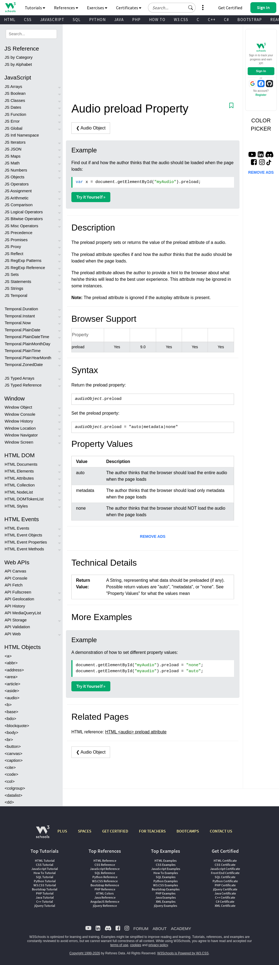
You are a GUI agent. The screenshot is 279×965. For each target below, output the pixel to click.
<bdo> (10, 718)
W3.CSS (181, 19)
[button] (190, 7)
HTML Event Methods (24, 549)
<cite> (10, 767)
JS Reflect (14, 253)
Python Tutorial (45, 881)
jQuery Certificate (225, 889)
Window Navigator (21, 435)
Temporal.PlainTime (23, 350)
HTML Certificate (225, 860)
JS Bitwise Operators (24, 218)
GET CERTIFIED (115, 831)
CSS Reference (105, 865)
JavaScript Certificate (225, 869)
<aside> (12, 690)
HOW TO (157, 19)
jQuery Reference (105, 906)
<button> (13, 746)
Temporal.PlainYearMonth (28, 357)
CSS (28, 19)
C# (226, 19)
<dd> (9, 802)
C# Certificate (225, 901)
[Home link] (10, 7)
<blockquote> (17, 725)
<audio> (12, 697)
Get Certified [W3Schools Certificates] (230, 7)
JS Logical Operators (24, 211)
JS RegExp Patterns (23, 260)
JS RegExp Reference (25, 267)
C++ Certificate (225, 897)
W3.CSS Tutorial (45, 885)
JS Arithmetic (17, 198)
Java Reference (105, 897)
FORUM (140, 928)
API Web (13, 633)
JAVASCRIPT (52, 19)
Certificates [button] (128, 7)
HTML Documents (21, 464)
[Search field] (172, 8)
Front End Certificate (225, 873)
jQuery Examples (165, 906)
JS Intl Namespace (22, 135)
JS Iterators (15, 142)
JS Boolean (15, 93)
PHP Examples (165, 893)
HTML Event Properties (26, 542)
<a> (8, 656)
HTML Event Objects (23, 535)
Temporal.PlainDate (22, 329)
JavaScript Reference (105, 869)
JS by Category (19, 57)
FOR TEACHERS (152, 831)
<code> (11, 774)
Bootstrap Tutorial (44, 889)
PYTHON (97, 19)
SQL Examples (165, 877)
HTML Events (17, 528)
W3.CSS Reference (105, 881)
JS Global (13, 128)
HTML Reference (104, 860)
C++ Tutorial (44, 901)
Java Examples (165, 897)
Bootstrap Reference (104, 885)
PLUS (62, 831)
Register (261, 94)
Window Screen (19, 442)
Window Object (18, 407)
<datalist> (13, 795)
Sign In (261, 71)
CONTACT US (221, 831)
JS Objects (15, 177)
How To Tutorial (45, 873)
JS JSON (13, 149)
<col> (10, 781)
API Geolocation (19, 599)
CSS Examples (165, 865)
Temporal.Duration (21, 308)
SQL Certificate (225, 877)
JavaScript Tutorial (44, 869)
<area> (11, 676)
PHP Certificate (225, 885)
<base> (11, 711)
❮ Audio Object (90, 128)
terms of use (119, 945)
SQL (77, 19)
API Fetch (14, 585)
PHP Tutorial (44, 893)
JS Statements (18, 281)
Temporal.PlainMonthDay (27, 343)
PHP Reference (105, 889)
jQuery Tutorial (44, 906)
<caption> (14, 760)
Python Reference (104, 877)
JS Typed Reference (23, 385)
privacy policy (158, 945)
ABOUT (160, 928)
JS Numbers (16, 170)
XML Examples (165, 901)
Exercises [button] (97, 7)
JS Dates (13, 107)
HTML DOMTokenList (24, 499)
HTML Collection (20, 485)
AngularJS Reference (104, 901)
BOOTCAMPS (188, 831)
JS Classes (15, 100)
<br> (9, 739)
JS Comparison (19, 204)
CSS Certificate (225, 865)
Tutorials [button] (35, 7)
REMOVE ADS (153, 536)
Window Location (20, 428)
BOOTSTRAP (249, 19)
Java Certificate (225, 893)
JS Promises (16, 239)
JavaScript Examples (165, 869)
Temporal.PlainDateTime (27, 336)
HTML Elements (19, 471)
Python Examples (165, 881)
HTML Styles (16, 506)
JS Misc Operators (21, 225)
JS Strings (14, 288)
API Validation (17, 626)
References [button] (66, 7)
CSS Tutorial (44, 865)
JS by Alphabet (18, 64)
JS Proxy (13, 246)
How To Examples (165, 873)
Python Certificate (225, 881)
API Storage (16, 620)
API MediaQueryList (23, 612)
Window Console (20, 414)
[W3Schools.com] (42, 834)
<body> (11, 732)
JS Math (12, 163)
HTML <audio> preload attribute (135, 732)
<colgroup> (15, 788)
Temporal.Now (18, 322)
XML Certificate (225, 906)
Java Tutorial (45, 897)
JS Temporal (16, 295)
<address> (14, 670)
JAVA (119, 19)
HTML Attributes (19, 478)
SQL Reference (105, 873)
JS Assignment (18, 190)
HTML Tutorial (44, 860)
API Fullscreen (18, 592)
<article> (12, 683)
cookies (135, 945)
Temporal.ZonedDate (24, 364)
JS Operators (17, 184)
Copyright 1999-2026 (84, 953)
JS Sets (12, 274)
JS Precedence (18, 232)
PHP (136, 19)
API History (15, 606)
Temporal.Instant (20, 316)
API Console (16, 578)
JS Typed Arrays (19, 378)
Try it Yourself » (90, 197)
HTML (10, 19)
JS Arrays (13, 86)
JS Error (12, 121)
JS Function (15, 114)
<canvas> (13, 753)
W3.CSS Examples (165, 885)
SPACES (84, 831)
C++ (212, 19)
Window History (19, 421)
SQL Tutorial (44, 877)
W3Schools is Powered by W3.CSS (183, 953)
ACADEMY (181, 928)
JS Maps (12, 156)
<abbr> (11, 662)
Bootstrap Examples (166, 889)
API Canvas (15, 571)
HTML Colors (105, 893)
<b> (8, 704)
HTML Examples (165, 860)
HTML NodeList (19, 492)
